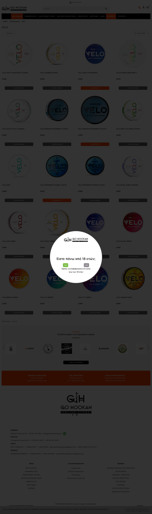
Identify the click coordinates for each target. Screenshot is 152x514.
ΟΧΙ (86, 265)
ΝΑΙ (65, 265)
